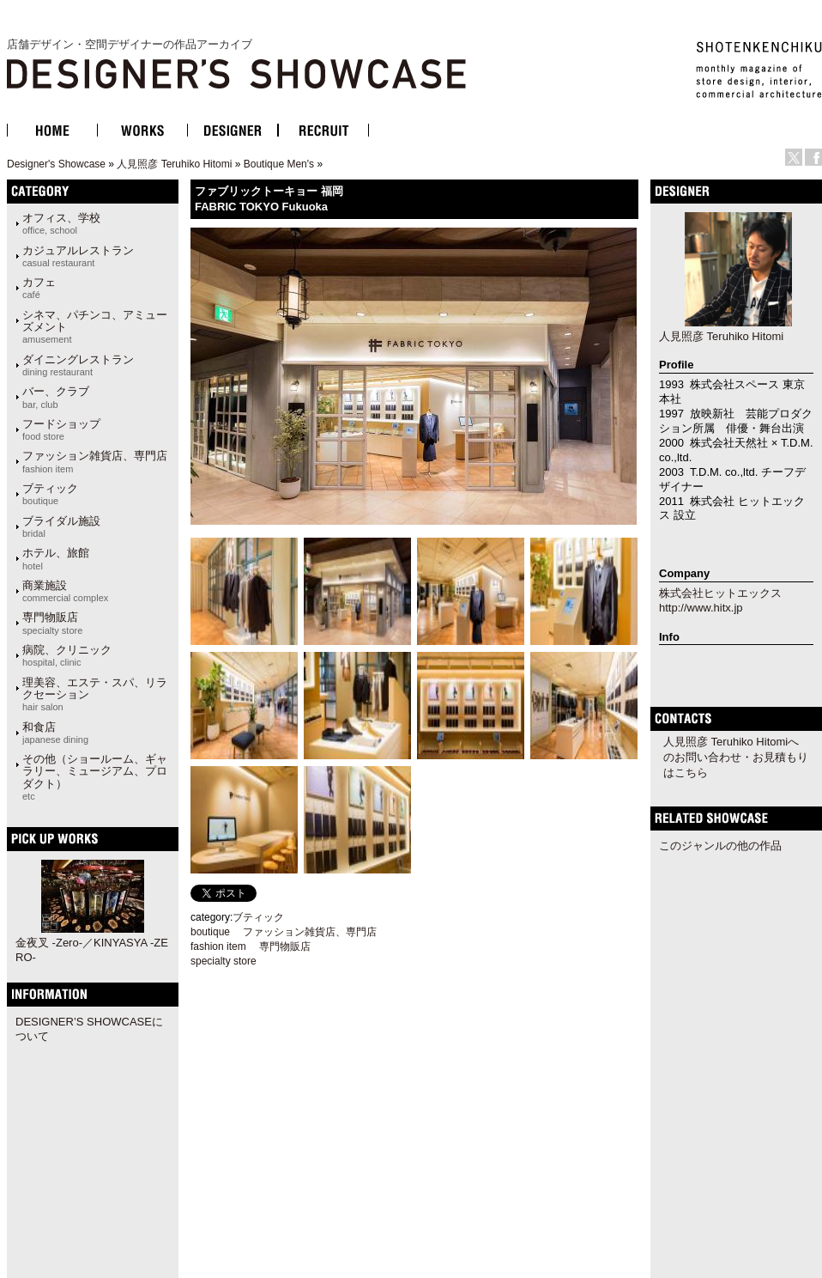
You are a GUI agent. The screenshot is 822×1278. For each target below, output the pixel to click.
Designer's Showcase (56, 164)
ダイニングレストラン (78, 365)
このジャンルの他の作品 (720, 845)
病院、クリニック (67, 655)
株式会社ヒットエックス (720, 593)
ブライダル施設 (61, 526)
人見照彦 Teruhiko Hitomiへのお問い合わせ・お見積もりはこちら (735, 757)
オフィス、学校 (61, 223)
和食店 (55, 733)
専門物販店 (52, 623)
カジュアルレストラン (78, 256)
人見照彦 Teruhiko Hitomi (174, 164)
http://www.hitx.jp (701, 607)
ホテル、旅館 (55, 558)
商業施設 (65, 591)
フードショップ (61, 429)
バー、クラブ (55, 397)
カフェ (39, 288)
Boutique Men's (279, 164)
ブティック (50, 494)
